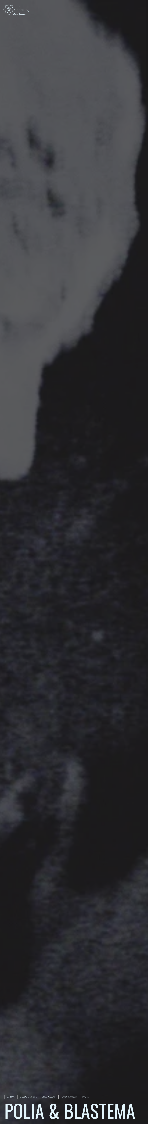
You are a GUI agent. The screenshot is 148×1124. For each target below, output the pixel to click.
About (143, 79)
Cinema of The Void (143, 61)
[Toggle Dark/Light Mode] (143, 13)
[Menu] (143, 4)
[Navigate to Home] (16, 9)
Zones (143, 42)
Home (143, 26)
